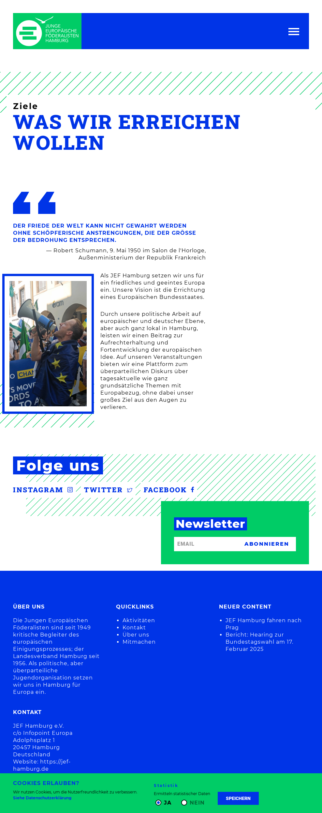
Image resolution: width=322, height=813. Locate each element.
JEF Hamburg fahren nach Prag (264, 624)
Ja (167, 803)
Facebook (169, 489)
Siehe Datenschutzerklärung (42, 797)
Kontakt (134, 627)
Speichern (238, 798)
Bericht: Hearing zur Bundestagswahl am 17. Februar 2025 (259, 642)
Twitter (108, 489)
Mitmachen (139, 642)
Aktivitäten (139, 620)
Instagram (43, 489)
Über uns (136, 635)
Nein (197, 803)
